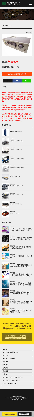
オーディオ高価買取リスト (11, 352)
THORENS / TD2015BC (17, 168)
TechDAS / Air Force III (16, 195)
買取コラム (6, 361)
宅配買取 (5, 368)
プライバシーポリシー (9, 383)
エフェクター (7, 355)
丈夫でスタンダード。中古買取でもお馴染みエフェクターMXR (21, 311)
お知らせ (5, 374)
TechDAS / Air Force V (16, 186)
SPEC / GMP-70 (14, 213)
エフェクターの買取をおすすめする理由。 (21, 256)
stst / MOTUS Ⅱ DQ (16, 204)
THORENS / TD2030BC (17, 159)
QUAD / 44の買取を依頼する (17, 74)
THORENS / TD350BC (16, 149)
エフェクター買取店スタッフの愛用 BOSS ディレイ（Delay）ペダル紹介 (20, 284)
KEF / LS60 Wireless (16, 131)
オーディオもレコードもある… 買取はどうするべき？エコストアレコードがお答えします (21, 230)
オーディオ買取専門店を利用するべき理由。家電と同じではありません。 (21, 266)
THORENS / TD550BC (16, 140)
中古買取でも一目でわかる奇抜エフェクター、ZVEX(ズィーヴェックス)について (21, 275)
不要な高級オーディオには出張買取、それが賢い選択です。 (21, 247)
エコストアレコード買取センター (13, 377)
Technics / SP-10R (15, 177)
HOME (5, 349)
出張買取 (5, 364)
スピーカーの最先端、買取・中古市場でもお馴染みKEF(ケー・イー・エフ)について (21, 239)
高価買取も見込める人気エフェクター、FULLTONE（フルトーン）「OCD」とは (20, 293)
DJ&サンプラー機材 (9, 358)
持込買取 (5, 371)
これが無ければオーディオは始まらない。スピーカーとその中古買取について (21, 302)
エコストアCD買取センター (11, 380)
